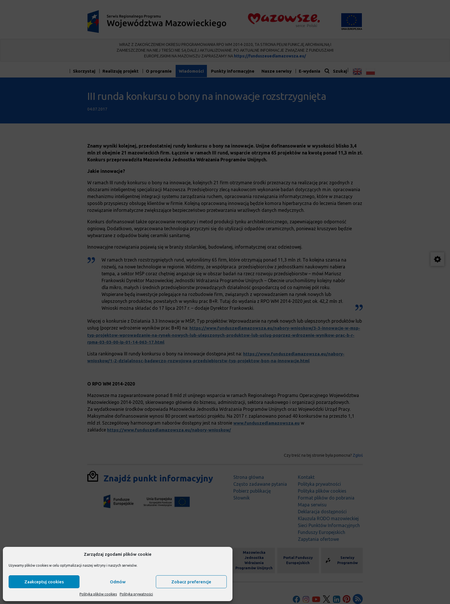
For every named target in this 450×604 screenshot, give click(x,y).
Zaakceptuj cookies (44, 581)
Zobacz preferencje (191, 581)
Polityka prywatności (136, 594)
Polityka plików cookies (98, 594)
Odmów (118, 581)
